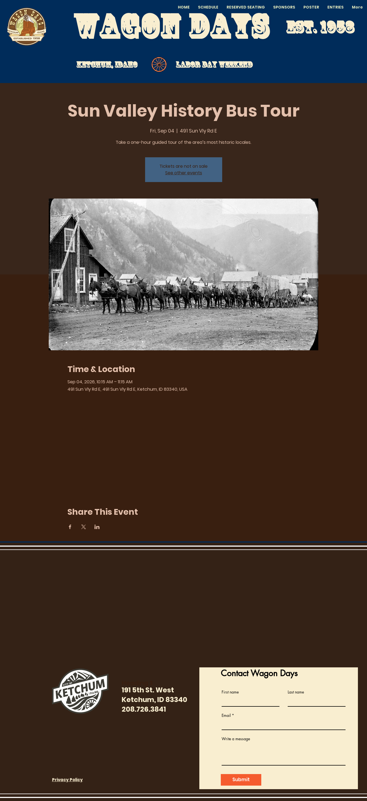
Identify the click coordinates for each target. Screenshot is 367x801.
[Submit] (241, 780)
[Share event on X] (83, 527)
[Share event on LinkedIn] (97, 527)
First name (230, 692)
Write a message (236, 739)
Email (226, 715)
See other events (183, 173)
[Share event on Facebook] (70, 527)
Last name (296, 692)
